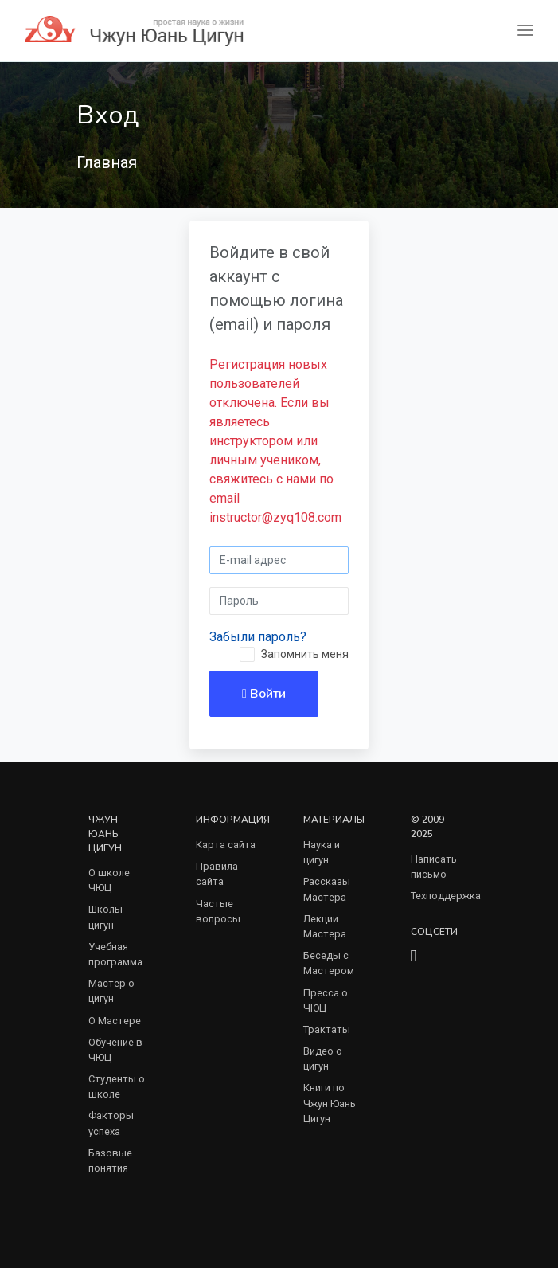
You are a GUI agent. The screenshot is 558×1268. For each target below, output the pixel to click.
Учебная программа (115, 954)
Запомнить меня (305, 654)
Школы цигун (105, 916)
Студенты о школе (116, 1086)
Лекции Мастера (324, 926)
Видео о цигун (322, 1058)
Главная (106, 162)
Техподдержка (446, 896)
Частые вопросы (218, 911)
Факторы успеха (111, 1123)
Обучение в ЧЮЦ (115, 1049)
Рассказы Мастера (326, 888)
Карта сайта (226, 845)
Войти (264, 693)
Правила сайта (217, 873)
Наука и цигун (321, 852)
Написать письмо (434, 866)
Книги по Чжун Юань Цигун (329, 1103)
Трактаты (326, 1029)
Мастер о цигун (111, 990)
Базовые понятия (110, 1160)
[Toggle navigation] (525, 31)
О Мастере (114, 1021)
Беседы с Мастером (328, 962)
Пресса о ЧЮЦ (325, 1000)
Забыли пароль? (257, 636)
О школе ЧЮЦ (109, 880)
